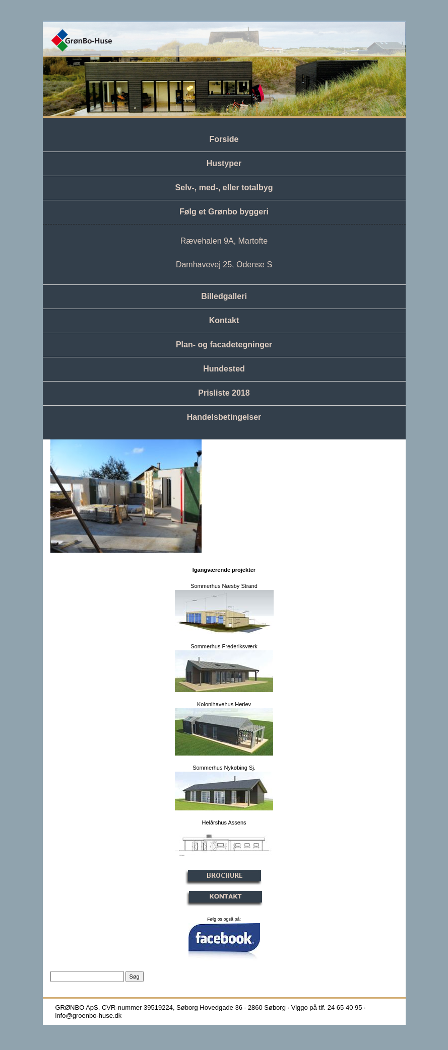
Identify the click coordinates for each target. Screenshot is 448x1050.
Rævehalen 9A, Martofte (224, 241)
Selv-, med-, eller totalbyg (224, 187)
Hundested (224, 368)
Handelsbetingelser (224, 417)
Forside (224, 139)
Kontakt (224, 320)
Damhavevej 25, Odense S (224, 264)
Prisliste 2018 (223, 393)
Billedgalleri (224, 296)
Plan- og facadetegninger (224, 344)
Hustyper (224, 163)
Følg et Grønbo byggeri (224, 211)
